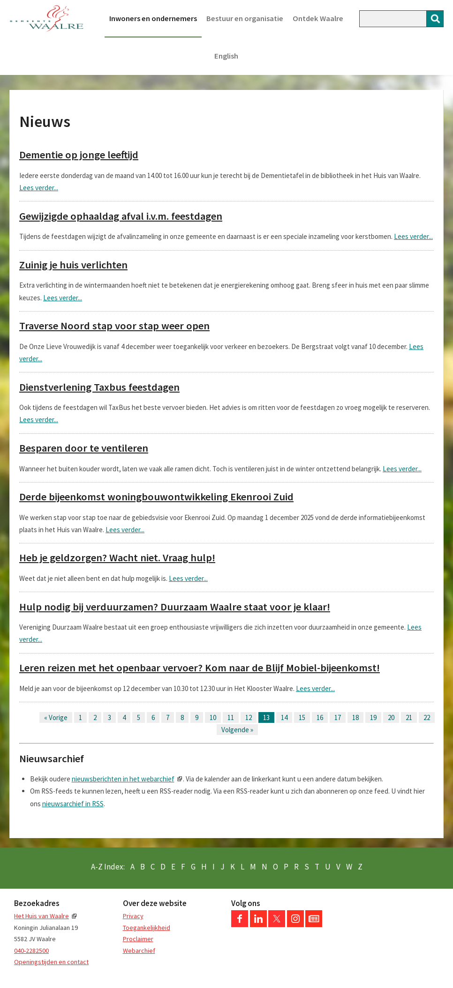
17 (337, 717)
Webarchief (139, 950)
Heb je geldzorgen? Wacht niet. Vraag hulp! (117, 557)
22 (426, 717)
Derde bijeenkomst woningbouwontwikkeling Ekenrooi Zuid (156, 496)
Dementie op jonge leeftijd (78, 154)
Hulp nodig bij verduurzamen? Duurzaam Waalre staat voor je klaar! (174, 606)
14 (284, 717)
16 (320, 717)
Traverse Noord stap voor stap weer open (114, 325)
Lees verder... (38, 187)
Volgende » (237, 729)
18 (355, 717)
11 (230, 717)
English (226, 56)
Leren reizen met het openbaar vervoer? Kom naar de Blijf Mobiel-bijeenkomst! (199, 667)
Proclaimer (138, 939)
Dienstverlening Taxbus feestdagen (99, 387)
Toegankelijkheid (146, 927)
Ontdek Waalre (318, 18)
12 (248, 717)
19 (373, 717)
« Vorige (56, 717)
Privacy (133, 916)
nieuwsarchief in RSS (73, 803)
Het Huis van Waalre (41, 916)
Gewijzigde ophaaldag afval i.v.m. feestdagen (120, 216)
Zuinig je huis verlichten (73, 264)
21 (409, 717)
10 (213, 717)
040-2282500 (31, 950)
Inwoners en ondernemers (153, 18)
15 (302, 717)
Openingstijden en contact (51, 962)
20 (391, 717)
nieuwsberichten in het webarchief (123, 778)
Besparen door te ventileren (83, 447)
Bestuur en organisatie (244, 18)
